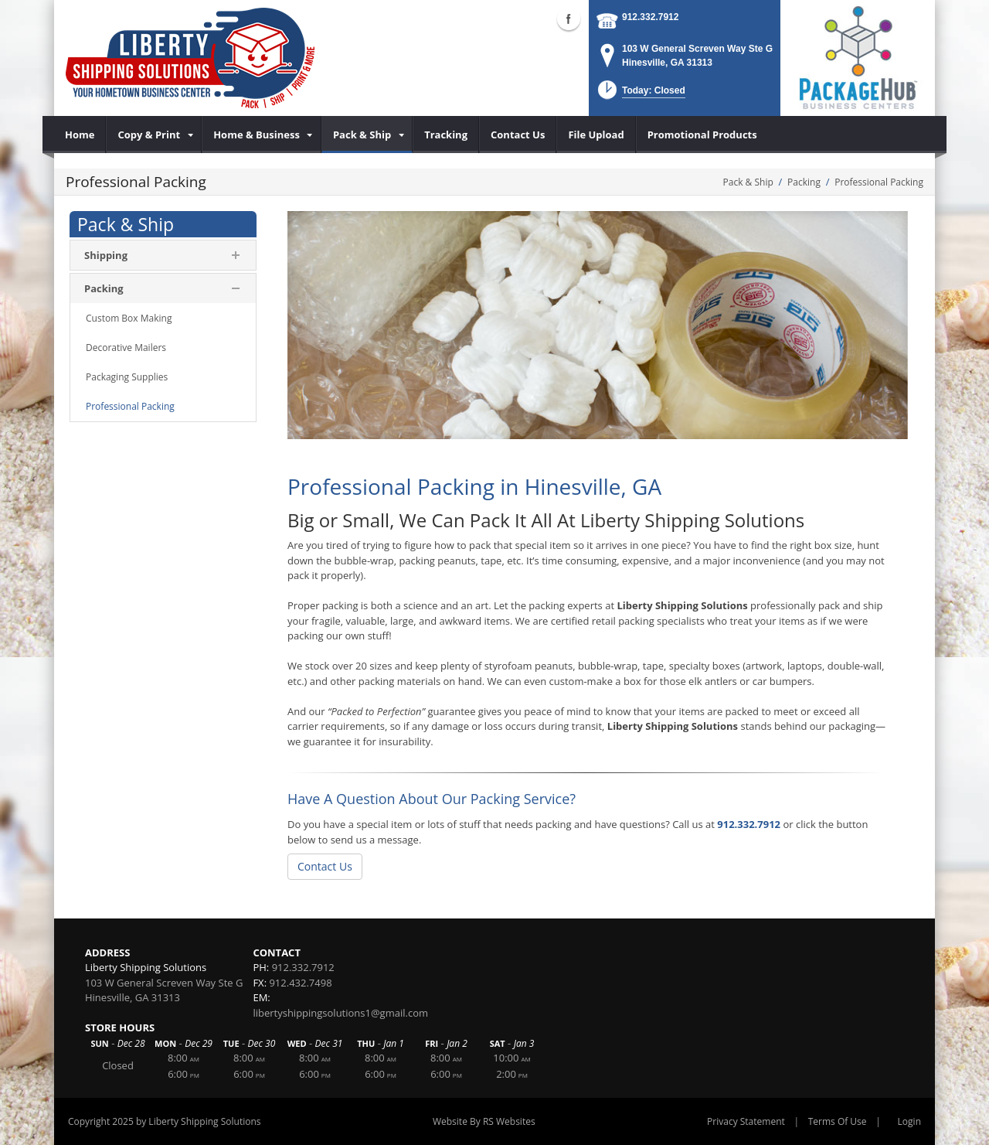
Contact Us (324, 866)
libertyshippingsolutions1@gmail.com (340, 1013)
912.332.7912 (650, 17)
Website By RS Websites (484, 1121)
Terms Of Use (837, 1121)
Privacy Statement (746, 1121)
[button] (640, 94)
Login (909, 1121)
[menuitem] (80, 134)
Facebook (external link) (568, 18)
